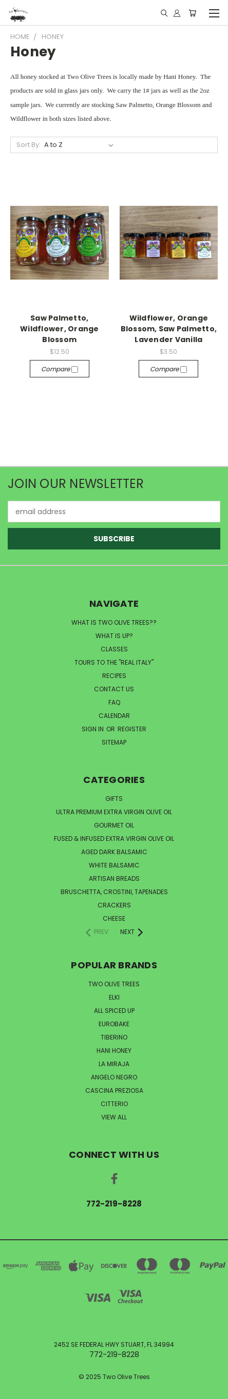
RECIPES (114, 675)
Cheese (114, 918)
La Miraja (114, 1063)
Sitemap (114, 742)
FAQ (114, 702)
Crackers (114, 905)
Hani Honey (114, 1050)
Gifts (114, 798)
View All (114, 1117)
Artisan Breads (114, 878)
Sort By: (28, 145)
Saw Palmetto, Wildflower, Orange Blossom (59, 329)
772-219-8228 (114, 1203)
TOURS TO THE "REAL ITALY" (114, 662)
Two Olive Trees (114, 984)
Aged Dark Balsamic (114, 851)
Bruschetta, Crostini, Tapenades (114, 891)
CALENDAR (114, 715)
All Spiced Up (114, 1010)
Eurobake (114, 1024)
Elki (114, 997)
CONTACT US (114, 689)
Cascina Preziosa (114, 1090)
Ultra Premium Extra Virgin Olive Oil (114, 812)
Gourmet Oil (114, 825)
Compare (59, 369)
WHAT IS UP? (114, 635)
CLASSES (114, 649)
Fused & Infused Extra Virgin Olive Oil (114, 838)
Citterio (114, 1103)
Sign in (93, 729)
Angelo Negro (114, 1077)
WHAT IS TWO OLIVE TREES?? (114, 622)
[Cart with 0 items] (192, 13)
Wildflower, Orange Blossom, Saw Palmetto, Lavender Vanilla (169, 329)
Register (132, 729)
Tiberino (114, 1037)
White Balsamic (114, 865)
